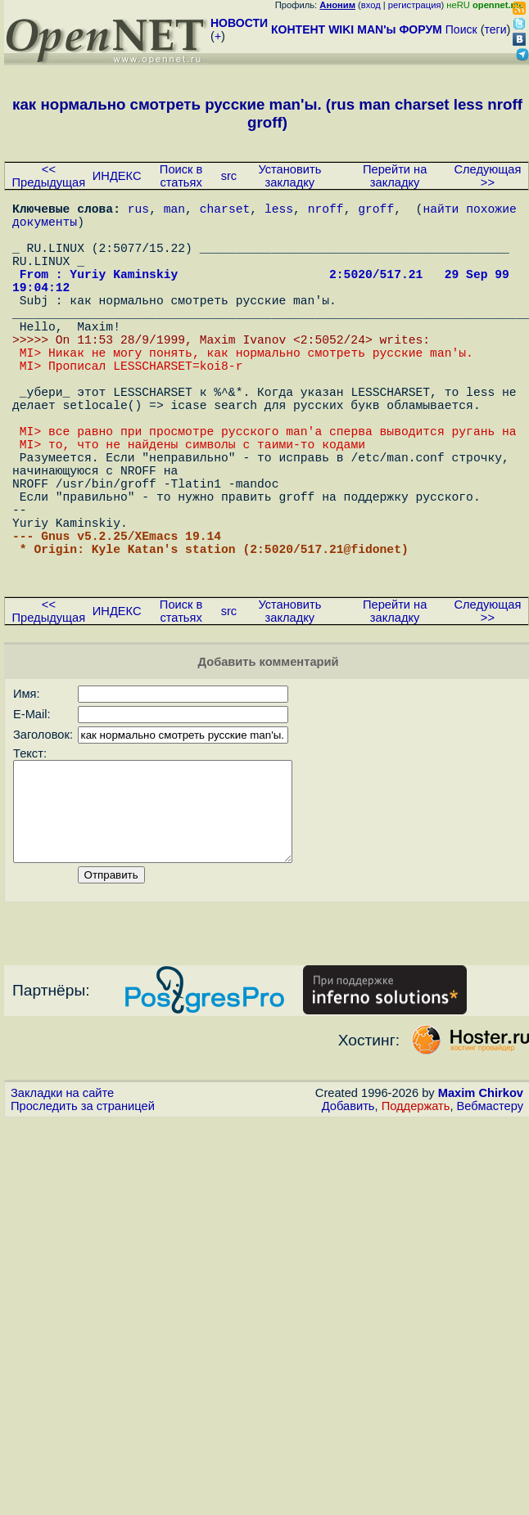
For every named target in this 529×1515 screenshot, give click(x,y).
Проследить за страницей (83, 1217)
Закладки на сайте (62, 1204)
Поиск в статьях (181, 176)
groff (376, 211)
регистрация (414, 5)
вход (371, 5)
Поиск (461, 29)
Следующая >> (487, 176)
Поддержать (416, 1217)
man (174, 211)
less (278, 211)
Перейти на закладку (395, 176)
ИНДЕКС (117, 175)
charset (225, 211)
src (229, 175)
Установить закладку (289, 176)
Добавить (348, 1217)
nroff (326, 211)
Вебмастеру (490, 1217)
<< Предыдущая (49, 176)
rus (138, 211)
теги (496, 29)
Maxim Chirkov (480, 1204)
